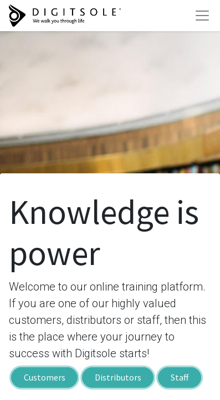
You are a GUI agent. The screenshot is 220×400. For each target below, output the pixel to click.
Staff (179, 377)
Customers (44, 377)
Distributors (118, 377)
